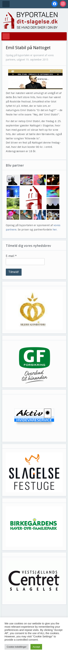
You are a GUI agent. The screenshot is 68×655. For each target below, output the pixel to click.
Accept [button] (36, 646)
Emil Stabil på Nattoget (28, 47)
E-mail (11, 256)
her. (55, 229)
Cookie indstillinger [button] (16, 646)
